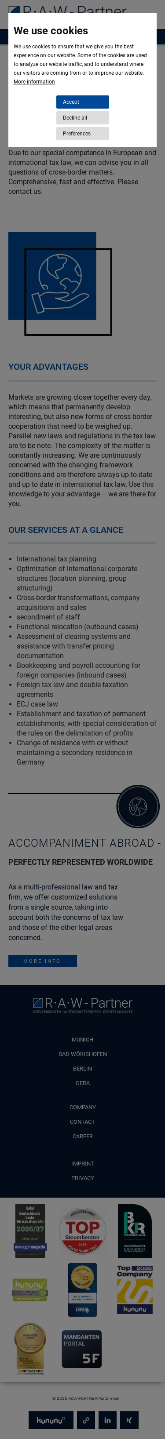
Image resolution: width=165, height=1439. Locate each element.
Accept (71, 102)
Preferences (77, 134)
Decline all (75, 118)
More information (34, 82)
